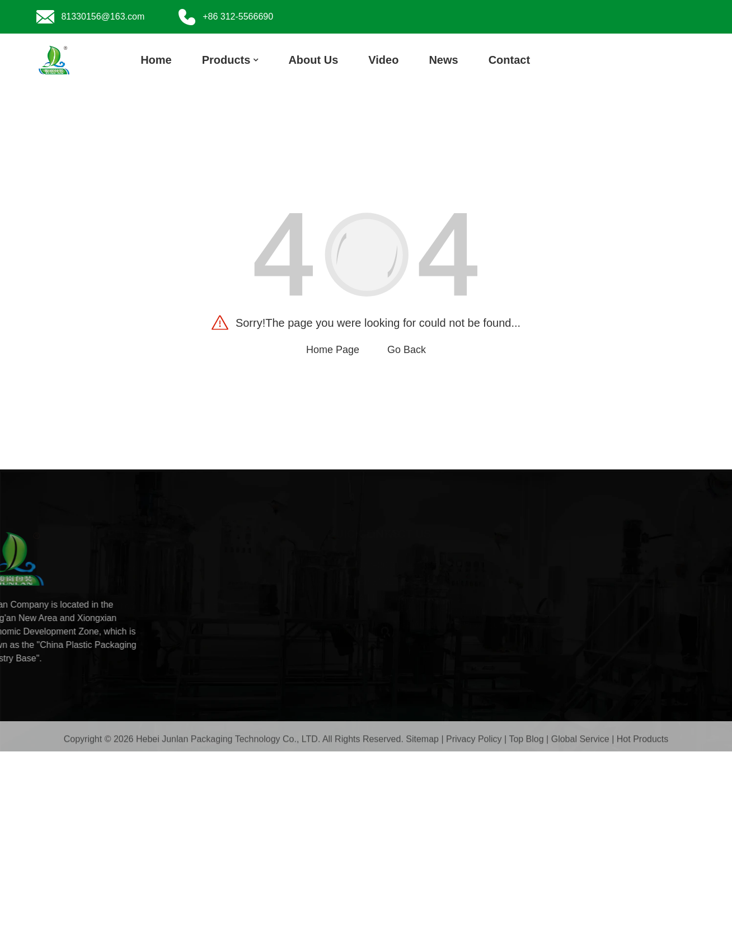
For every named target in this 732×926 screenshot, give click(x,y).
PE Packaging (204, 568)
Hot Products (642, 741)
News (443, 60)
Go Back (406, 349)
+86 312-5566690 (488, 565)
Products (230, 60)
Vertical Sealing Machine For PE (240, 606)
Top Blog (526, 741)
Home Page (332, 349)
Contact (509, 60)
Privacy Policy (474, 741)
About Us (313, 60)
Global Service (580, 741)
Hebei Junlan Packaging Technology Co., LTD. (228, 741)
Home (156, 60)
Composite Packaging (219, 587)
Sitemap (422, 741)
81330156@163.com (506, 581)
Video (383, 60)
